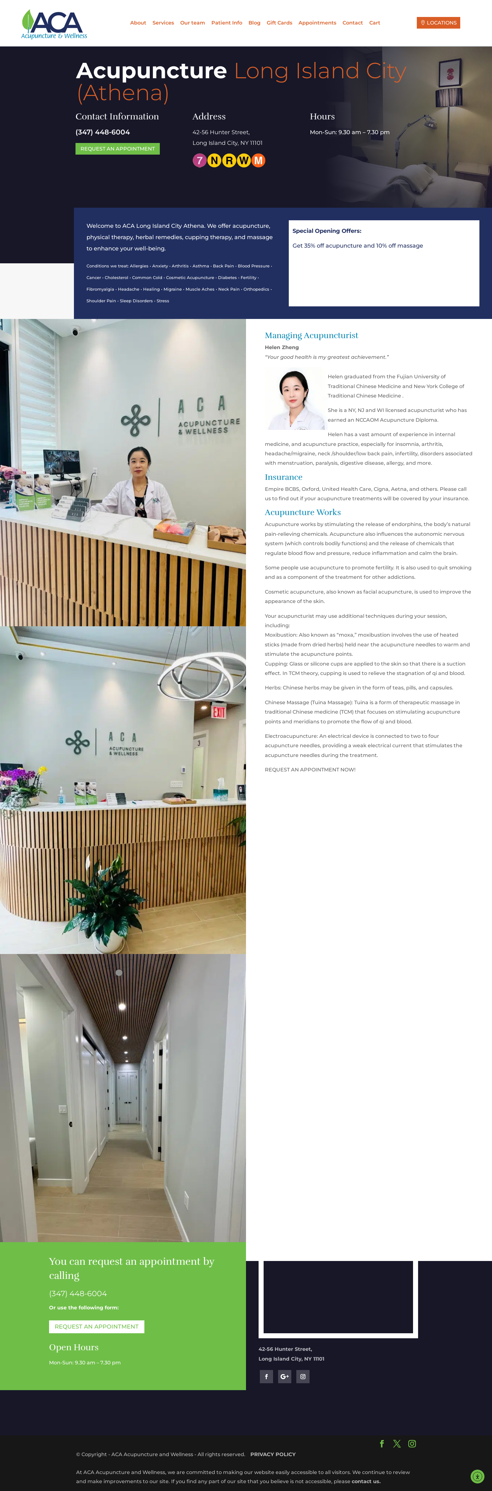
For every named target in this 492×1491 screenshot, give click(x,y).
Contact (353, 23)
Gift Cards (279, 23)
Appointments (317, 23)
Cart (374, 23)
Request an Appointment (118, 149)
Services (163, 23)
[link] (78, 1293)
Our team (192, 23)
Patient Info (226, 23)
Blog (254, 23)
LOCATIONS (442, 23)
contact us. (366, 1481)
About (138, 23)
